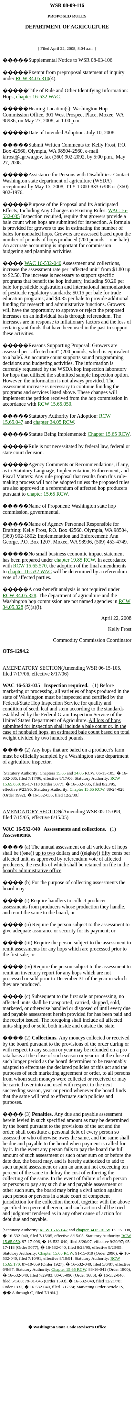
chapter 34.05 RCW (53, 422)
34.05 (79, 773)
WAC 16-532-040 (43, 263)
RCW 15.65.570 (29, 565)
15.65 (61, 773)
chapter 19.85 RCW (74, 560)
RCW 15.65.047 (54, 1229)
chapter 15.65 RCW (47, 494)
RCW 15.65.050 (54, 404)
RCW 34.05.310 (32, 78)
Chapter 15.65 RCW (109, 434)
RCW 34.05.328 (19, 595)
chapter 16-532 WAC (38, 96)
